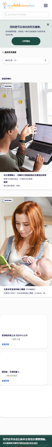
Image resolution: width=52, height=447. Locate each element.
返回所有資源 (9, 52)
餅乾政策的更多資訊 (29, 443)
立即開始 (26, 41)
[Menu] (46, 5)
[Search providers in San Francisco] (26, 401)
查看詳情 (5, 344)
